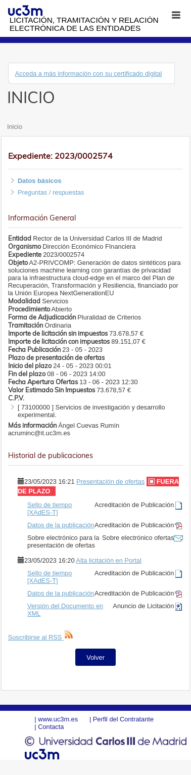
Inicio (14, 126)
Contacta (51, 727)
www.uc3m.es (58, 719)
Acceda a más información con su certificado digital (88, 73)
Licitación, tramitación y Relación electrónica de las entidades (84, 24)
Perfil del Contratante (123, 719)
